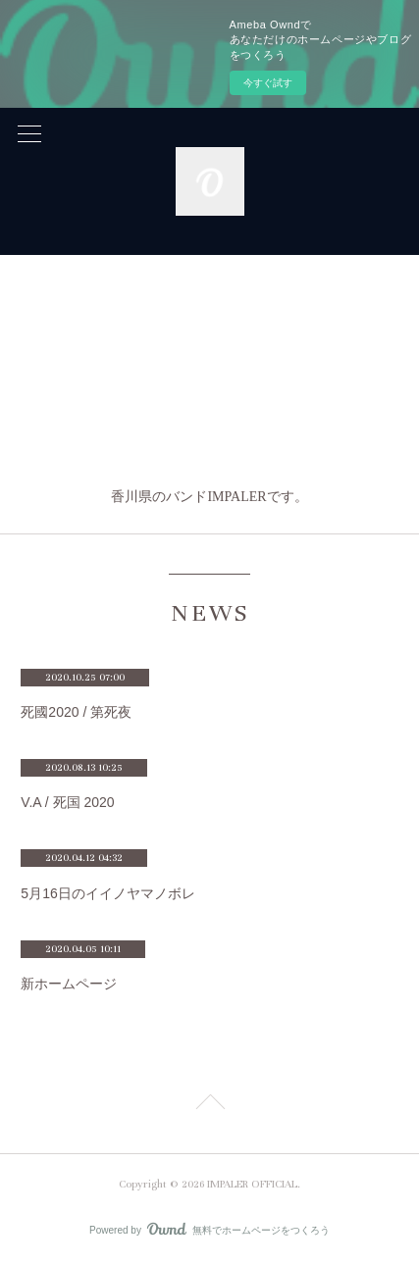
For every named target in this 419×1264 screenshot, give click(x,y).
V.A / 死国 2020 (67, 802)
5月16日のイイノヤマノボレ (107, 893)
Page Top (209, 1105)
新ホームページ (69, 983)
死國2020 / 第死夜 (76, 712)
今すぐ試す (267, 82)
